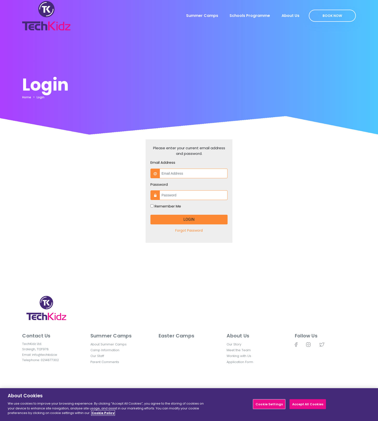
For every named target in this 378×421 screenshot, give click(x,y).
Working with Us (239, 356)
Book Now (332, 15)
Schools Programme (250, 15)
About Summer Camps (108, 344)
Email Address (162, 162)
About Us (290, 15)
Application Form (240, 362)
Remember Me (168, 206)
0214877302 (50, 360)
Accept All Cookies (307, 404)
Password (159, 184)
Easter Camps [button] (176, 335)
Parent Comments (104, 362)
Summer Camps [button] (111, 335)
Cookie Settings (269, 404)
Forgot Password (189, 230)
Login (40, 97)
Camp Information (104, 350)
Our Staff (97, 356)
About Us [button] (238, 335)
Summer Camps (202, 15)
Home (26, 97)
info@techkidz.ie (44, 354)
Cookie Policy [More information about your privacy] (103, 413)
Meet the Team (239, 350)
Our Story (234, 344)
